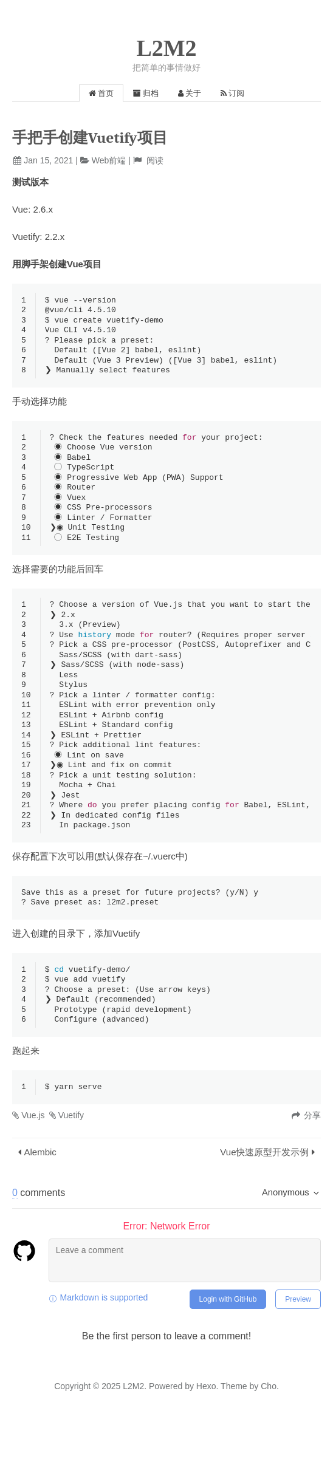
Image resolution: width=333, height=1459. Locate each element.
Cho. (268, 1417)
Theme (232, 1417)
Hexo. (206, 1417)
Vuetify (71, 1146)
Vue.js (32, 1146)
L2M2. (134, 1417)
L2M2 (166, 48)
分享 (312, 1146)
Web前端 (109, 160)
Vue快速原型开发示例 (264, 1183)
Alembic (40, 1183)
